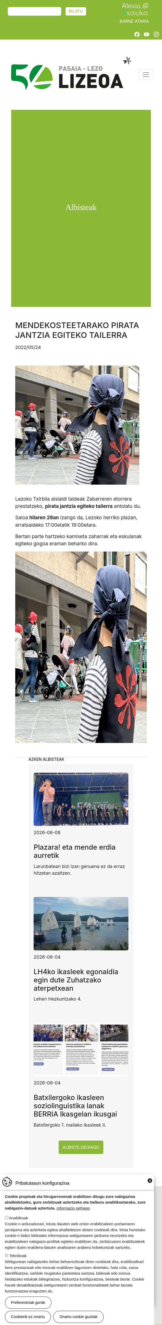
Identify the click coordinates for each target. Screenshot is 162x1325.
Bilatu (76, 11)
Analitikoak (18, 1222)
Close (150, 1184)
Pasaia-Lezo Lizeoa (71, 59)
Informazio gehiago (73, 1212)
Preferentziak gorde (28, 1306)
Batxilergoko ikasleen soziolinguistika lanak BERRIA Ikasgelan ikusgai (75, 1105)
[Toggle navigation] (146, 74)
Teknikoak (18, 1259)
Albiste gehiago (81, 1147)
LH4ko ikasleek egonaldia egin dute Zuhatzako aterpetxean (76, 979)
